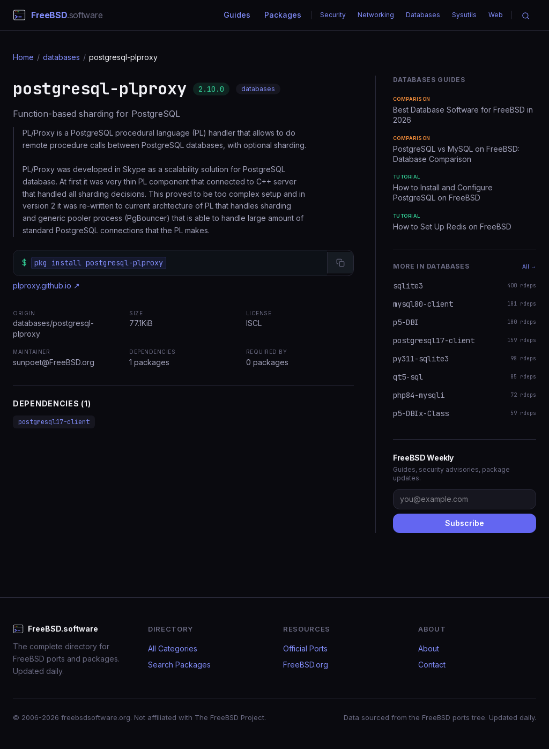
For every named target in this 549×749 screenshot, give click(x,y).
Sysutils (464, 15)
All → (529, 266)
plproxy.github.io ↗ (46, 285)
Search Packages (179, 664)
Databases (423, 15)
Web (495, 15)
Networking (376, 15)
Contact (432, 664)
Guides (237, 14)
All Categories (172, 648)
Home (23, 57)
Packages (282, 14)
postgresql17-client (54, 422)
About (428, 648)
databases (61, 57)
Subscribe (464, 523)
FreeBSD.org (305, 664)
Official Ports (305, 648)
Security (333, 15)
